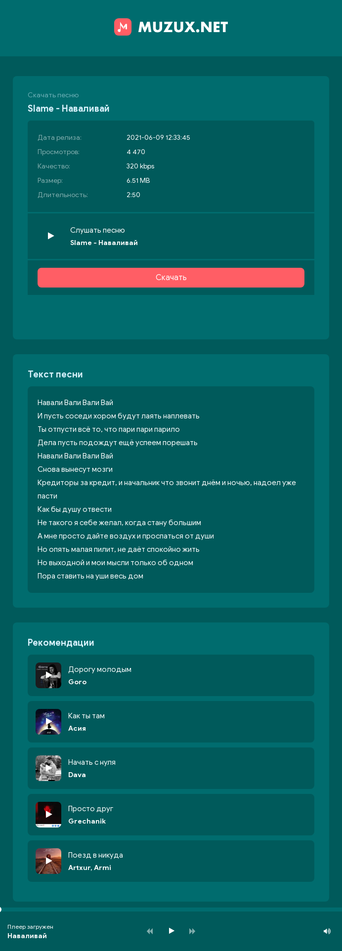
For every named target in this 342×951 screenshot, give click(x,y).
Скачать (171, 278)
